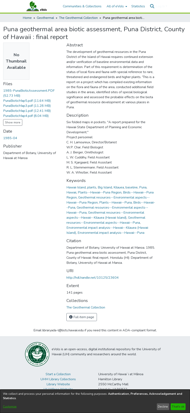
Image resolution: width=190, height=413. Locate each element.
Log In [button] (161, 6)
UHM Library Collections (58, 379)
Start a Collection (58, 374)
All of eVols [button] (115, 6)
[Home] (40, 6)
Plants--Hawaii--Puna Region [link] (99, 192)
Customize (10, 407)
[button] (152, 6)
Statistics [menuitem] (138, 6)
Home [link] (27, 18)
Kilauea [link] (118, 187)
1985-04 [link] (10, 138)
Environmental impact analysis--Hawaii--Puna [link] (111, 232)
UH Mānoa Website (58, 389)
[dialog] (95, 401)
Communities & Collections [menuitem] (82, 6)
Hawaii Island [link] (76, 187)
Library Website (58, 384)
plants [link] (91, 187)
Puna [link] (142, 187)
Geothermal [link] (45, 18)
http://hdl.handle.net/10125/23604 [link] (92, 277)
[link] (27, 100)
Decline (163, 407)
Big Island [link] (105, 187)
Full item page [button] (81, 317)
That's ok (178, 407)
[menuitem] (116, 6)
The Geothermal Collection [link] (78, 18)
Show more (12, 122)
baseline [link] (131, 187)
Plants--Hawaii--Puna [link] (115, 202)
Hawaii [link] (71, 192)
